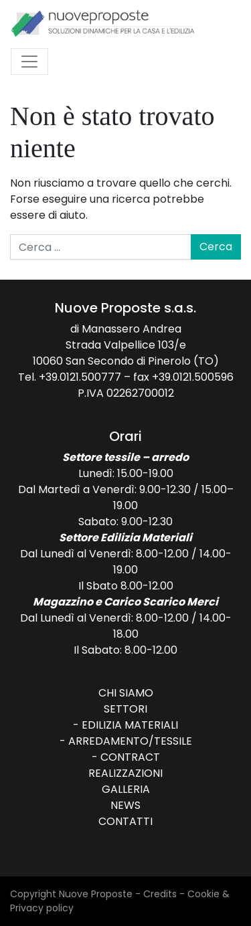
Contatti (125, 821)
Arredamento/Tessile (130, 741)
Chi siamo (125, 693)
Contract (130, 757)
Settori (125, 709)
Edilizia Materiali (130, 725)
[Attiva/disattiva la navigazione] (29, 61)
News (125, 805)
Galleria (126, 789)
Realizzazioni (125, 773)
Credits (160, 894)
